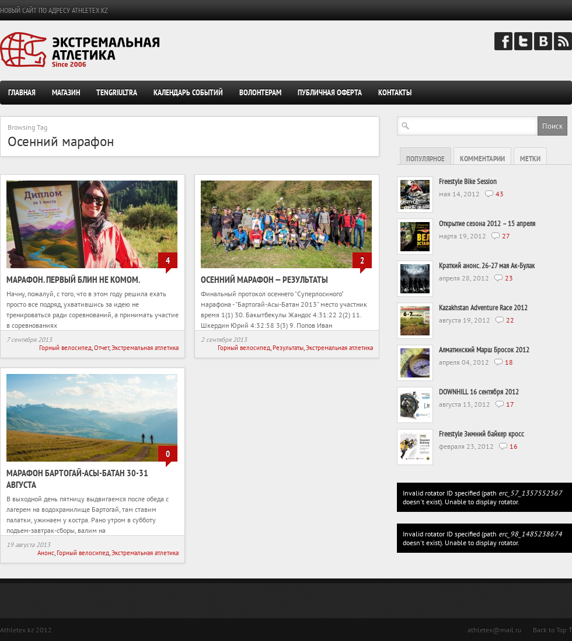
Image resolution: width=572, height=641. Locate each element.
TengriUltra (116, 92)
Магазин (66, 92)
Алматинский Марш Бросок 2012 (484, 350)
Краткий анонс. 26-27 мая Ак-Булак (487, 266)
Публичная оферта (330, 92)
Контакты (394, 92)
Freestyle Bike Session (468, 181)
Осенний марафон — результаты (264, 279)
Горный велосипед (65, 348)
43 (500, 193)
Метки (530, 159)
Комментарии (482, 159)
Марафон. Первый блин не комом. (73, 279)
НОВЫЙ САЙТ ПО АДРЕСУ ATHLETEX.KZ (54, 10)
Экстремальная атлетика (145, 348)
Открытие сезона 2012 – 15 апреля (487, 223)
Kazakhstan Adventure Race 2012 (483, 308)
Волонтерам (260, 92)
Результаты (288, 348)
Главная (22, 92)
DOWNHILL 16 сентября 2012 (479, 392)
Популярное (425, 159)
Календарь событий (188, 92)
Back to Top (549, 629)
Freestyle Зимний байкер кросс (481, 434)
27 (506, 235)
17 (510, 404)
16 (514, 446)
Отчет (101, 348)
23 (509, 277)
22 (510, 320)
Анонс (45, 553)
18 (509, 362)
